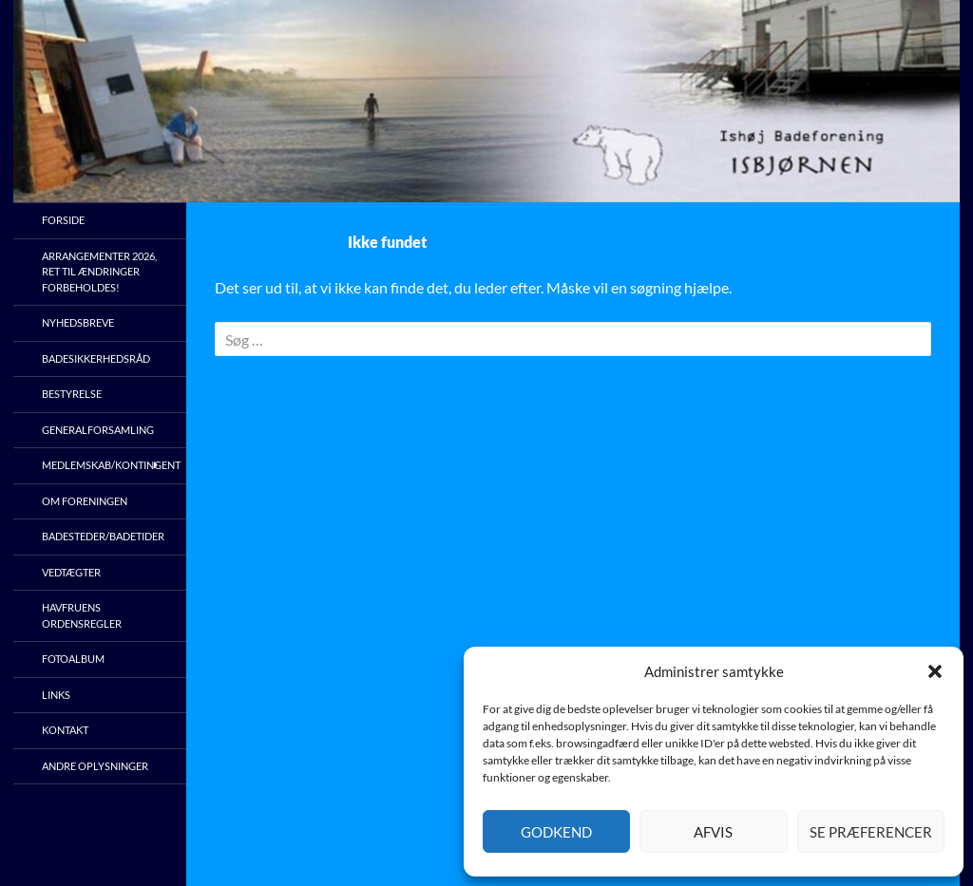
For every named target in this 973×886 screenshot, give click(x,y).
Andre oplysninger (95, 766)
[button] (934, 671)
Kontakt (65, 730)
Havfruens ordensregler (82, 615)
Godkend (556, 831)
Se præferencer (871, 831)
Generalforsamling (98, 430)
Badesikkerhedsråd (96, 358)
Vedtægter (71, 572)
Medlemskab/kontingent (111, 465)
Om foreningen (84, 501)
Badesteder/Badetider (103, 536)
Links (56, 694)
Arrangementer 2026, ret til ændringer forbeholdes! (99, 271)
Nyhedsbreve (78, 322)
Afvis (713, 831)
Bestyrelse (72, 393)
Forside (63, 220)
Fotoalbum (73, 658)
